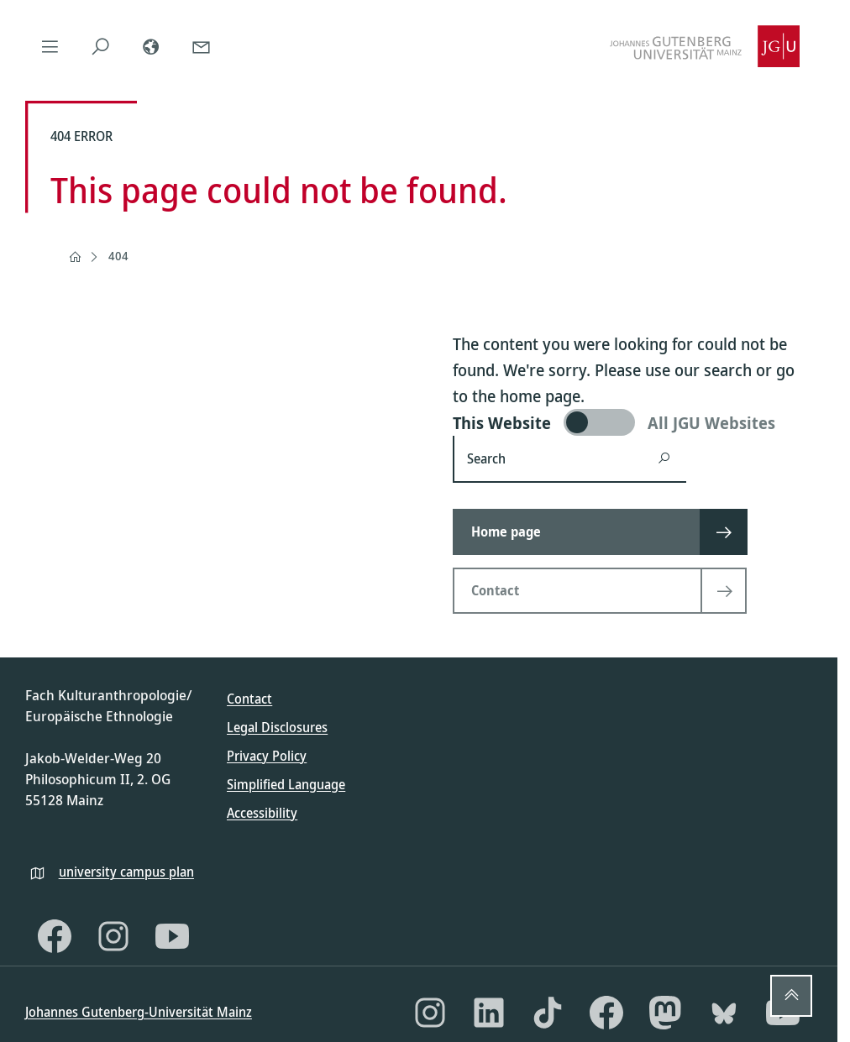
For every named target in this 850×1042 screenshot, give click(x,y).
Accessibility (262, 813)
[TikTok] (547, 1012)
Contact (249, 698)
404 (118, 256)
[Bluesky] (724, 1012)
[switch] (633, 422)
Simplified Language (286, 784)
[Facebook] (54, 936)
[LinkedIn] (489, 1012)
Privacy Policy (267, 755)
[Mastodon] (665, 1012)
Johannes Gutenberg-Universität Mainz (138, 1012)
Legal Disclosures (277, 727)
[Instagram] (113, 936)
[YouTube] (172, 936)
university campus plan (126, 871)
